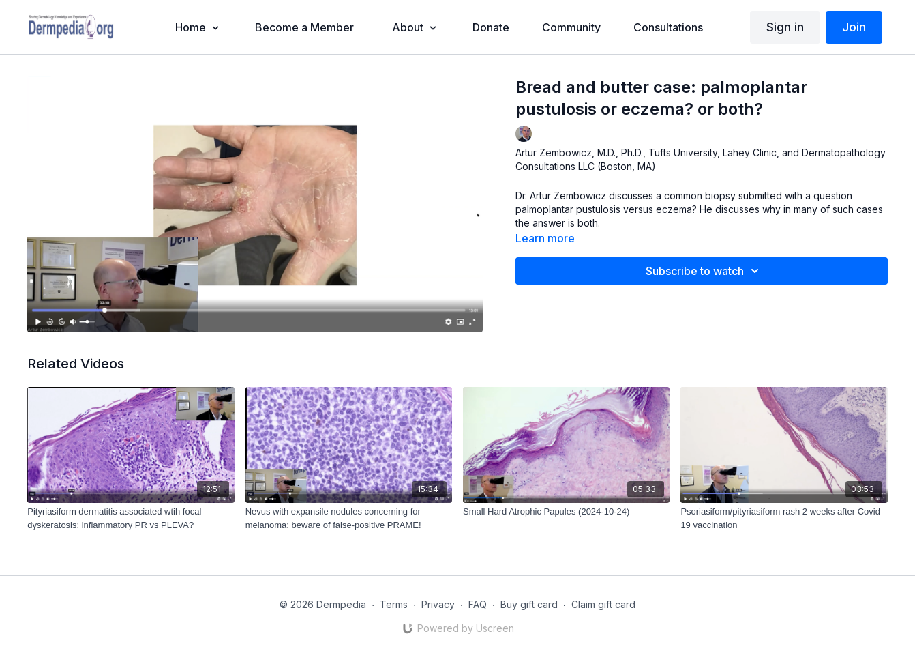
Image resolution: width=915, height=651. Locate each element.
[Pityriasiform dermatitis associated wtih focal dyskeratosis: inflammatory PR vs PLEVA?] (130, 518)
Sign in (785, 27)
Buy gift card (529, 604)
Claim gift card (603, 604)
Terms (394, 604)
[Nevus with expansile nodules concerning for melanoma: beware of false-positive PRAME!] (348, 518)
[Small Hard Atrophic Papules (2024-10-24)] (566, 512)
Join (854, 27)
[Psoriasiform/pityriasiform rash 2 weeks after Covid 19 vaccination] (783, 518)
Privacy (438, 604)
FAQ (477, 604)
